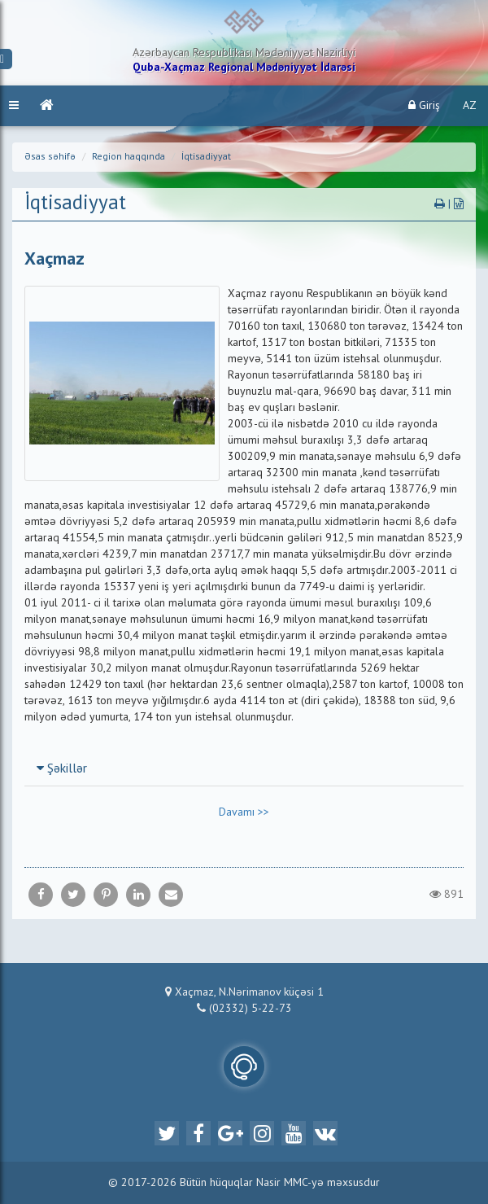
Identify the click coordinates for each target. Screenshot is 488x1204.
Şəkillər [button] (62, 769)
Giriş (424, 105)
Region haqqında (128, 157)
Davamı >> (244, 812)
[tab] (244, 768)
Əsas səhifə (50, 157)
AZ (470, 106)
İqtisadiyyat (206, 157)
